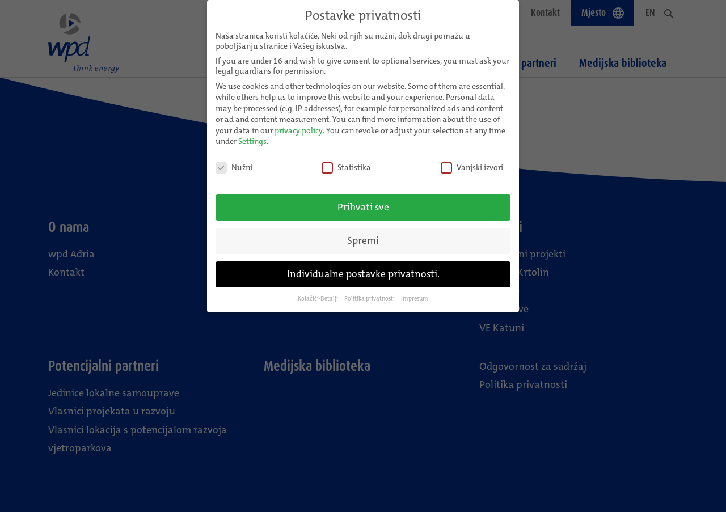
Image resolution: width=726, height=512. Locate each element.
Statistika (346, 161)
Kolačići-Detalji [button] (318, 292)
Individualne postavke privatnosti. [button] (363, 267)
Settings (252, 135)
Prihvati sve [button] (363, 201)
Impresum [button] (414, 292)
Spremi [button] (363, 234)
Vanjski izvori (472, 161)
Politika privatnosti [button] (369, 292)
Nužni (234, 161)
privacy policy (299, 124)
